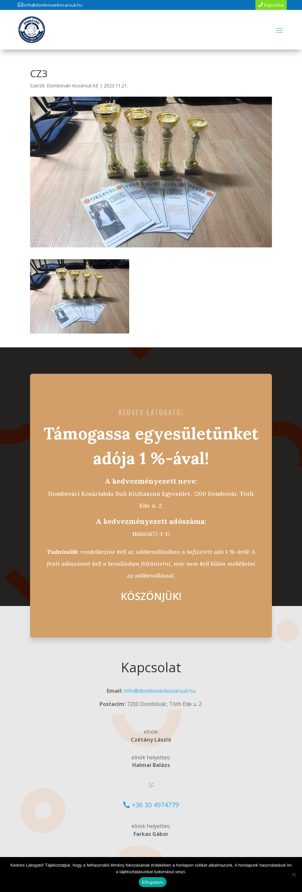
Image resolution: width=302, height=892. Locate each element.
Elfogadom (152, 882)
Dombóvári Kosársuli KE (72, 85)
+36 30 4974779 (155, 804)
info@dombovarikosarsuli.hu (53, 5)
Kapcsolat (274, 5)
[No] (293, 874)
